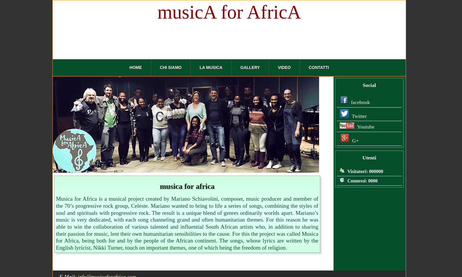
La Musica (210, 67)
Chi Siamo (171, 67)
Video (284, 67)
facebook (354, 102)
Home (136, 67)
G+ (348, 141)
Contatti (319, 67)
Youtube (356, 127)
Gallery (250, 67)
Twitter (352, 116)
